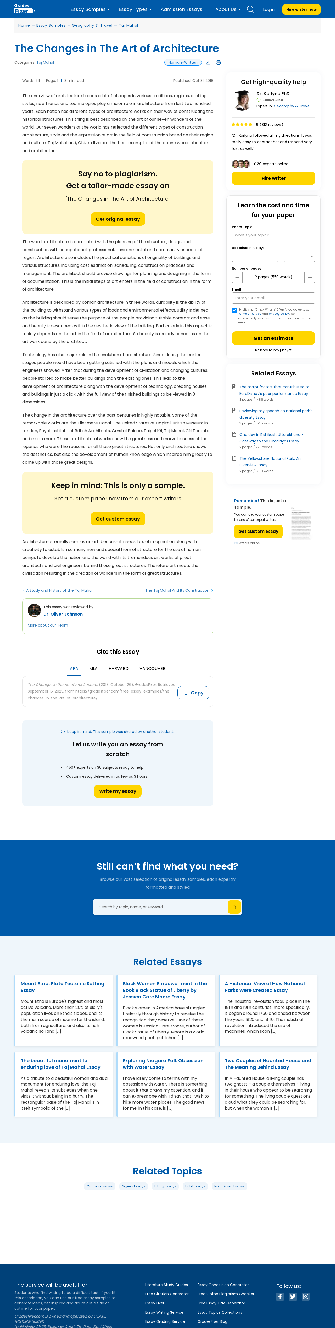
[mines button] (237, 277)
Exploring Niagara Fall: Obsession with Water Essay (163, 1065)
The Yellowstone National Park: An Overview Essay (270, 462)
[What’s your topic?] (273, 235)
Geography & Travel (92, 25)
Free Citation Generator (167, 1294)
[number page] (273, 277)
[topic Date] (255, 256)
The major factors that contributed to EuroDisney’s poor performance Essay (274, 390)
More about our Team (48, 625)
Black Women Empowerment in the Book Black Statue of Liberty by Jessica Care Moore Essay (161, 990)
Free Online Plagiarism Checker (226, 1294)
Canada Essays (100, 1196)
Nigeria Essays (133, 1196)
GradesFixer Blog (212, 1321)
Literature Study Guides (166, 1284)
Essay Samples (51, 25)
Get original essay (118, 219)
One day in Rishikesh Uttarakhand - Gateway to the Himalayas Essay (271, 438)
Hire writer (273, 178)
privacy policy (279, 314)
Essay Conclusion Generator (223, 1284)
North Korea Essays (229, 1196)
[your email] (273, 298)
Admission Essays (181, 9)
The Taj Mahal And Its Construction (177, 590)
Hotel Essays (195, 1196)
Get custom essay (118, 519)
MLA (93, 669)
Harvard (119, 669)
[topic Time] (299, 256)
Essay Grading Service (165, 1321)
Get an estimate (273, 338)
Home (24, 25)
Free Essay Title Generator (221, 1303)
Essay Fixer (154, 1303)
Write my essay (117, 791)
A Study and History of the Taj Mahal (59, 590)
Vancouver (152, 669)
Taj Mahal (128, 25)
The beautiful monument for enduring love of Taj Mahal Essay (60, 1065)
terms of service (249, 314)
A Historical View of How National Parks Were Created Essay (265, 986)
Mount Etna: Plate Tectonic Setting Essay (53, 986)
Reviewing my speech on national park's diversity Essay (275, 414)
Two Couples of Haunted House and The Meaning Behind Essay (262, 1065)
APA (74, 669)
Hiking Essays (165, 1196)
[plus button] (309, 277)
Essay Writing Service (164, 1312)
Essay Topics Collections (220, 1312)
